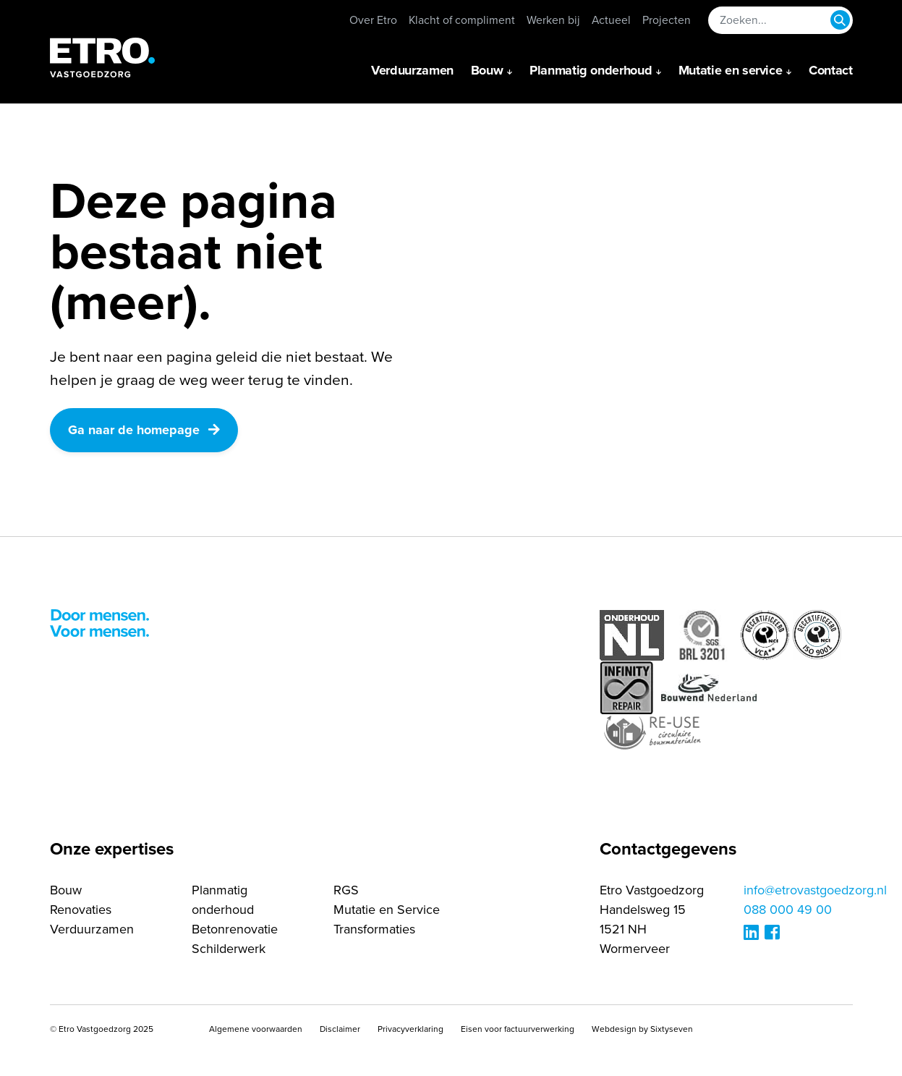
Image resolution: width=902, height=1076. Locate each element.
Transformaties (374, 929)
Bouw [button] (487, 70)
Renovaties (80, 909)
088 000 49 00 (788, 909)
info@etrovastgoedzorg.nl (815, 890)
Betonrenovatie (235, 929)
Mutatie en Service (386, 909)
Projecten (666, 20)
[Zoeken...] (780, 20)
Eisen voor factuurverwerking (517, 1028)
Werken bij (553, 20)
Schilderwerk (228, 948)
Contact (830, 70)
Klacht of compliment (462, 20)
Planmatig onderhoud (223, 900)
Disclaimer (340, 1028)
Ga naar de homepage (144, 429)
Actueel (611, 20)
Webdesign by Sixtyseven (642, 1028)
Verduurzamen (412, 70)
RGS (346, 890)
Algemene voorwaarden (255, 1028)
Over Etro (373, 20)
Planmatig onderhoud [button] (590, 70)
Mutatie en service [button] (730, 70)
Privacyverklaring (410, 1028)
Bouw (66, 890)
